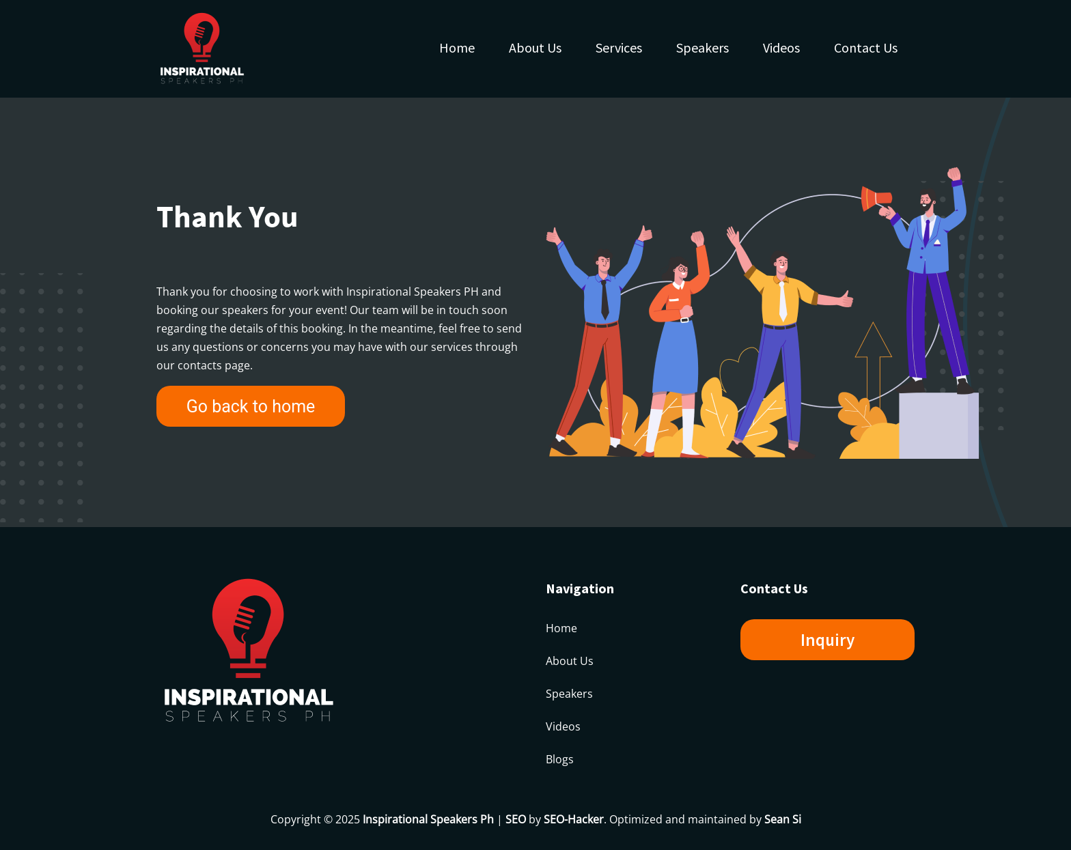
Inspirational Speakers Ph (428, 819)
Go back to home (251, 406)
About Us (535, 47)
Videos (781, 47)
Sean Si (782, 819)
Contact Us (866, 47)
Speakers (702, 47)
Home (457, 47)
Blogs (560, 759)
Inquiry (827, 640)
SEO (515, 819)
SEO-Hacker (574, 819)
